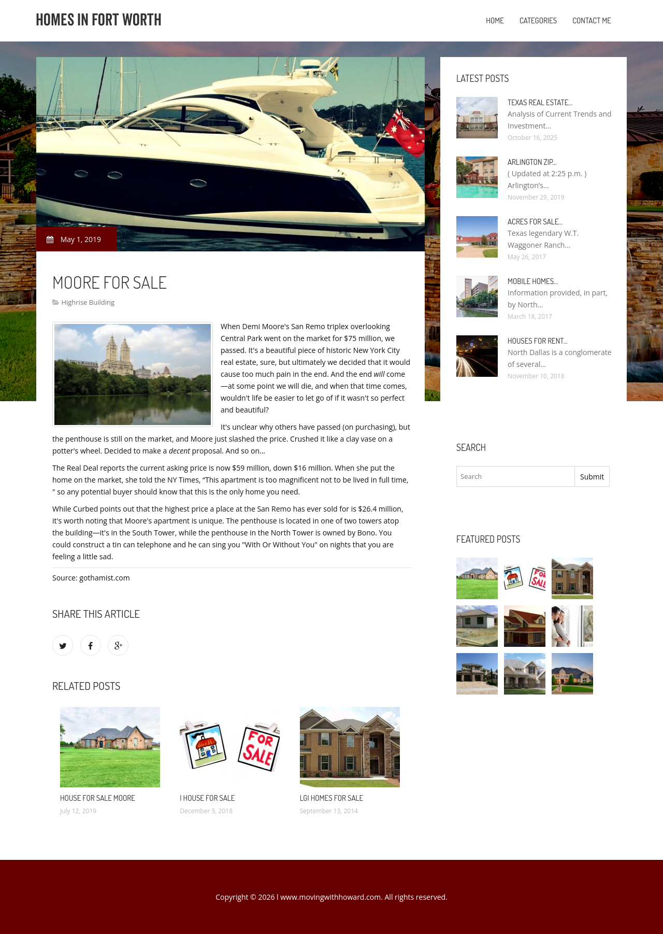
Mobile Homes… (533, 281)
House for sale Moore (97, 798)
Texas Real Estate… (540, 102)
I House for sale (207, 798)
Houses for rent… (538, 341)
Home (495, 20)
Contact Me (591, 20)
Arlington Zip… (532, 162)
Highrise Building (87, 302)
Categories (538, 20)
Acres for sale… (535, 222)
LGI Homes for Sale (331, 798)
